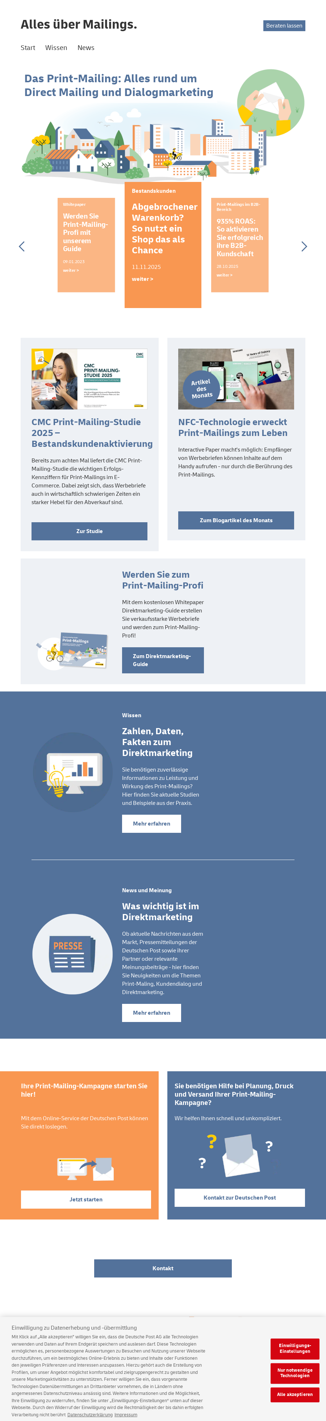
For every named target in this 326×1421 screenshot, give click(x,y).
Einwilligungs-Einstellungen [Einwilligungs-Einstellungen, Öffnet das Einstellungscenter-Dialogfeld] (295, 1353)
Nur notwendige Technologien (295, 1377)
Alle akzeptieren (295, 1399)
